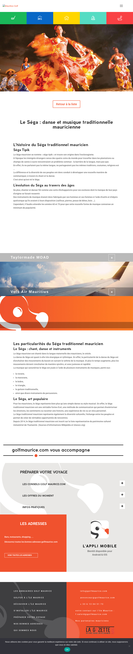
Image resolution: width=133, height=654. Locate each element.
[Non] (129, 646)
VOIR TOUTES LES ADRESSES (20, 555)
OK (67, 649)
